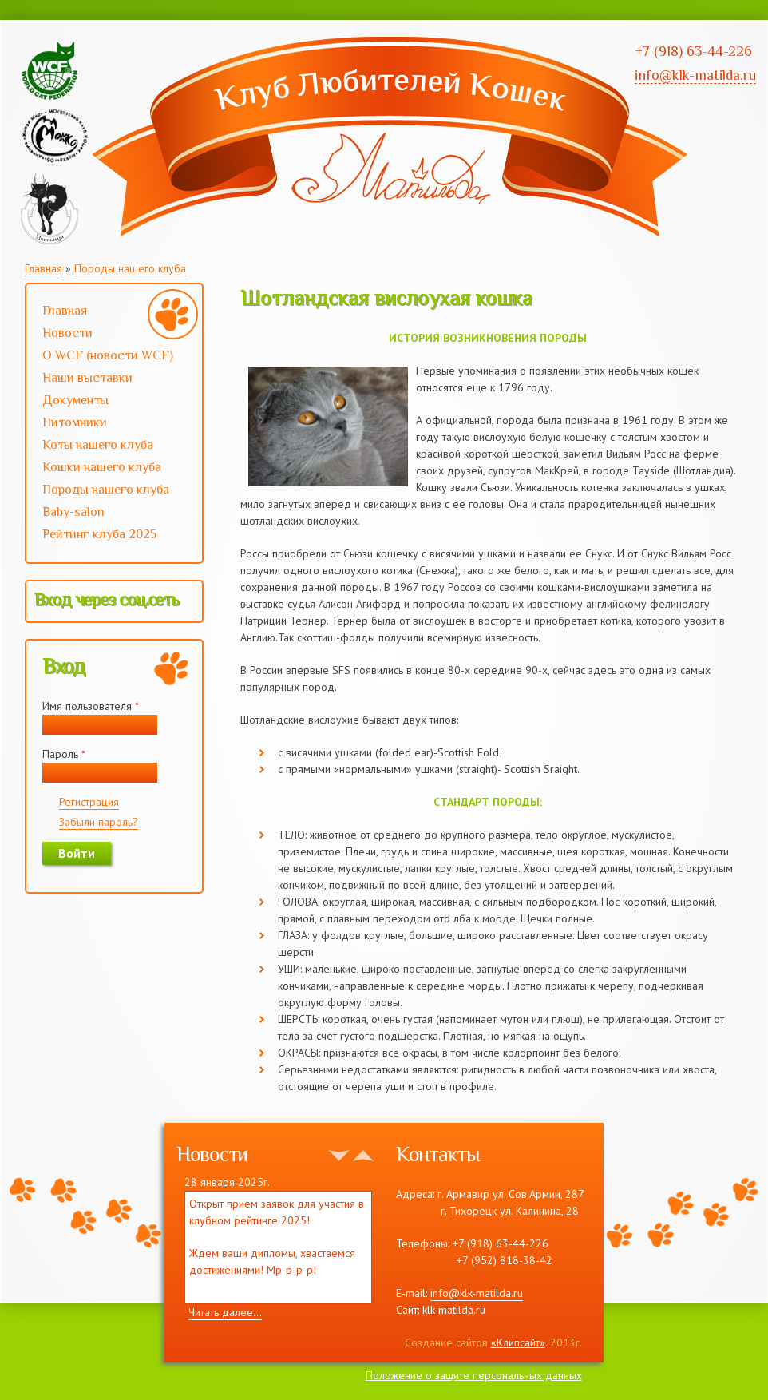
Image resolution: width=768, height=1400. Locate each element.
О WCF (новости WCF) (112, 357)
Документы (75, 400)
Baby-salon (112, 513)
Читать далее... (225, 1312)
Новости (67, 333)
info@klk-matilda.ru (476, 1293)
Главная (43, 268)
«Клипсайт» (518, 1342)
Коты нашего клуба (97, 445)
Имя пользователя (90, 706)
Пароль (63, 754)
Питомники (74, 422)
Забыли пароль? (98, 822)
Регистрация (89, 802)
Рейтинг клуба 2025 (112, 536)
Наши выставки (112, 379)
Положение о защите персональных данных (474, 1375)
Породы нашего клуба (130, 268)
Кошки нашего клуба (101, 467)
